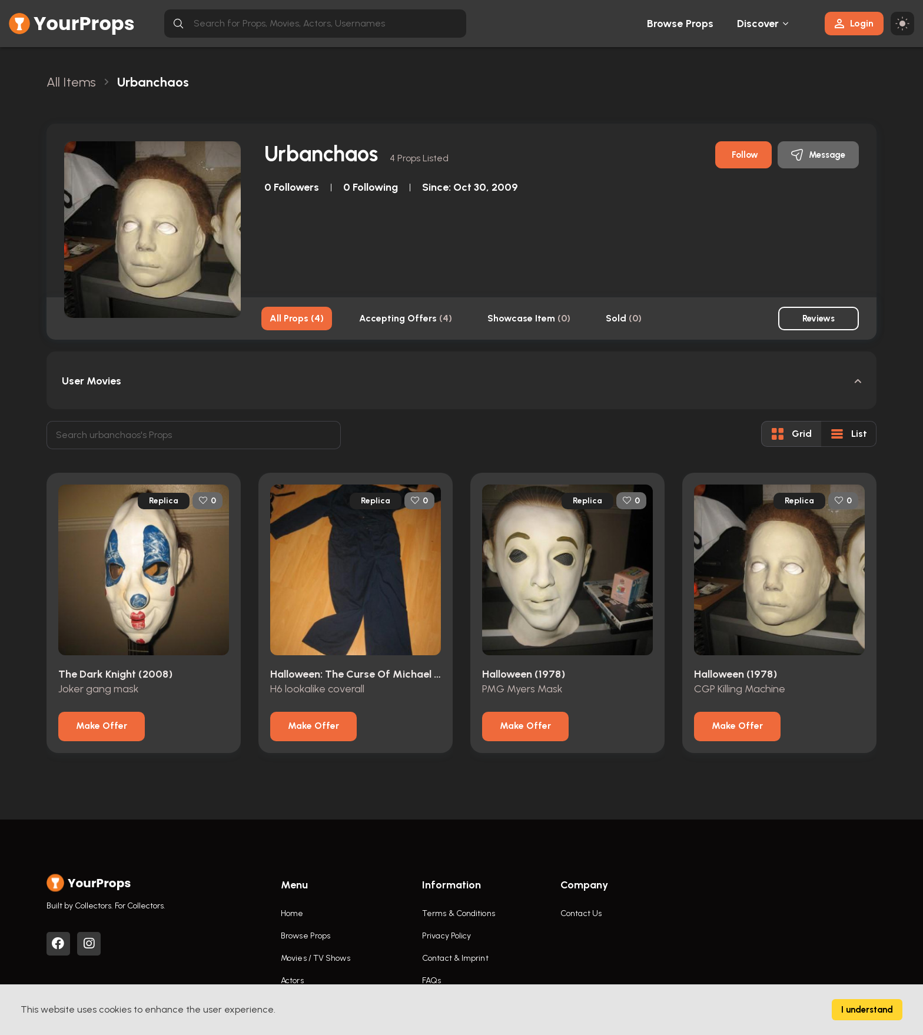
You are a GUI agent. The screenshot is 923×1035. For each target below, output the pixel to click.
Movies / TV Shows (315, 958)
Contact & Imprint (455, 958)
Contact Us (581, 913)
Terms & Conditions (458, 913)
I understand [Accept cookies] (867, 1009)
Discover (758, 23)
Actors (292, 981)
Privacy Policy (446, 936)
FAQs (431, 981)
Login (854, 23)
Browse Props (680, 23)
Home (292, 913)
